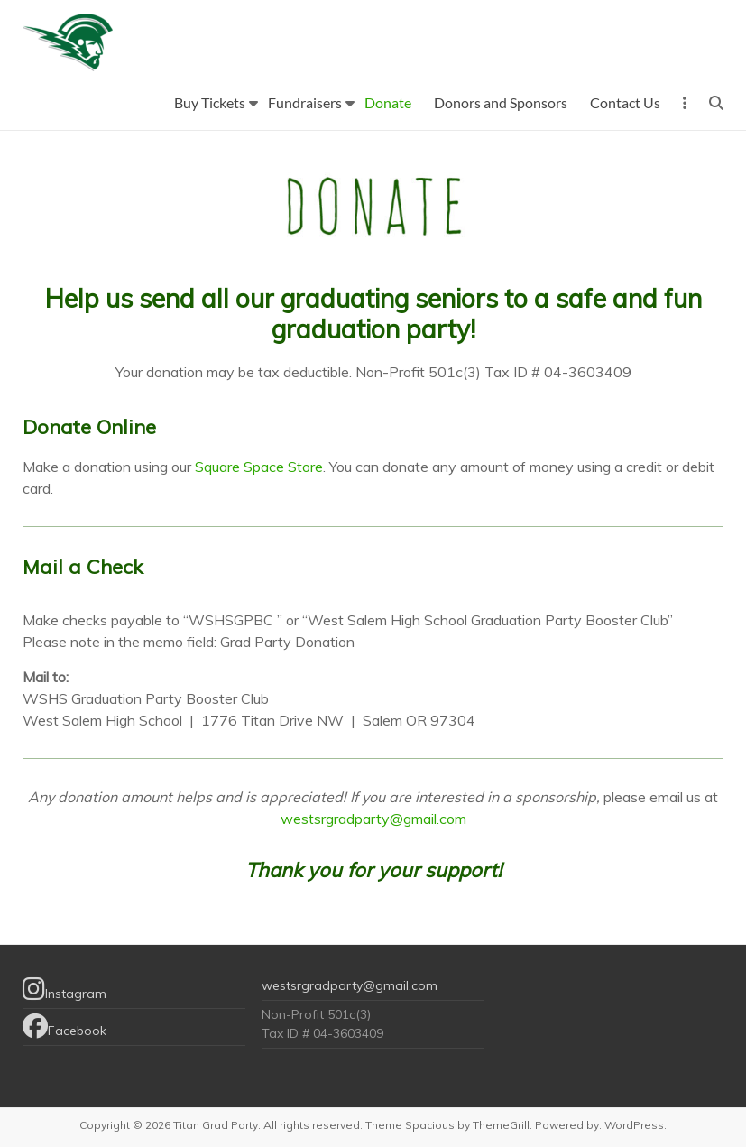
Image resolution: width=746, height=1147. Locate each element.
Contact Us (625, 102)
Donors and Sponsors (500, 102)
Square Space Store (259, 467)
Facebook (64, 1026)
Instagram (64, 989)
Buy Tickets (209, 102)
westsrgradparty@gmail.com (373, 818)
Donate (387, 102)
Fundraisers (305, 102)
